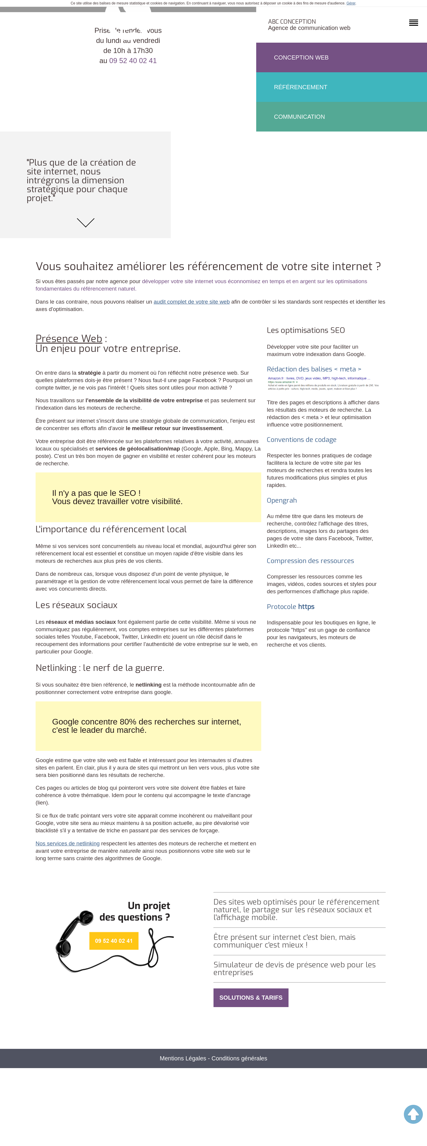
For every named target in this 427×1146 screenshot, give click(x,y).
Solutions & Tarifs (251, 1074)
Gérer (350, 3)
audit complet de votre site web (203, 329)
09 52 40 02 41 (133, 229)
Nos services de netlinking (70, 912)
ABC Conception (292, 22)
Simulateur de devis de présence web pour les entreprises (296, 1044)
